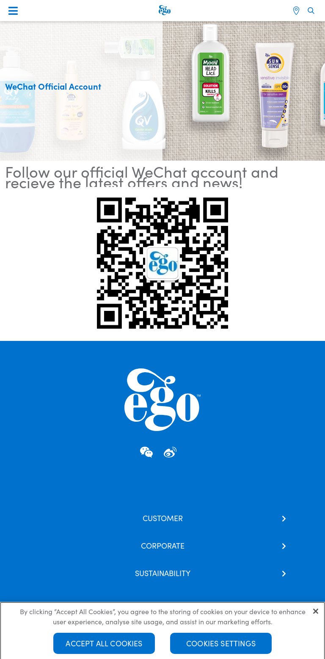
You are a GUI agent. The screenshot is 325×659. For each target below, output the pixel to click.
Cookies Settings (221, 645)
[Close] (315, 613)
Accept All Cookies (104, 645)
